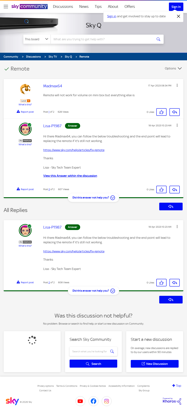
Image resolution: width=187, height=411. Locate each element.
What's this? (25, 104)
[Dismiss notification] (179, 16)
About (113, 6)
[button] (177, 85)
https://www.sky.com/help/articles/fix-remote (73, 150)
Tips (98, 6)
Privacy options (45, 386)
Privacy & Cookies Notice (93, 386)
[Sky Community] (30, 6)
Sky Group (144, 390)
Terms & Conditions (66, 386)
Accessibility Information (121, 386)
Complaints (143, 386)
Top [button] (178, 385)
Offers (130, 6)
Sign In (176, 7)
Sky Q (93, 25)
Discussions (63, 6)
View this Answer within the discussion (70, 176)
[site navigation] (6, 6)
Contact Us (45, 390)
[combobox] (101, 39)
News (84, 6)
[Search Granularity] (37, 39)
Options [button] (170, 68)
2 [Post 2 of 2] (49, 189)
